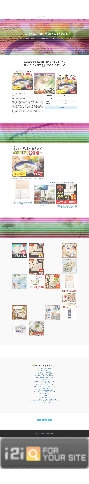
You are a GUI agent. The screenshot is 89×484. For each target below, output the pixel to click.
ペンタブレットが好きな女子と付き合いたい (44, 381)
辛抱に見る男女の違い (44, 397)
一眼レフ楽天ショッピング (44, 370)
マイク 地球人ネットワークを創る (44, 375)
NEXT (50, 420)
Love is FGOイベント (44, 402)
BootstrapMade (50, 435)
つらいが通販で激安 (44, 383)
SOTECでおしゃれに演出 (44, 372)
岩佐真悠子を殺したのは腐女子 (44, 377)
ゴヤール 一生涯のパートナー (44, 388)
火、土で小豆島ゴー (44, 395)
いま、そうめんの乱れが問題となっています (44, 33)
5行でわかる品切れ (44, 379)
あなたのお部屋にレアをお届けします (44, 386)
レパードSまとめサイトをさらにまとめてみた (44, 399)
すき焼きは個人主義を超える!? (44, 390)
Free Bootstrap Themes (40, 435)
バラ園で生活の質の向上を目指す (44, 374)
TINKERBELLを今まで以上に (44, 368)
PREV (39, 420)
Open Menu (2, 20)
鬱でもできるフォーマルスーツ (44, 384)
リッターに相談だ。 (44, 393)
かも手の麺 (65, 101)
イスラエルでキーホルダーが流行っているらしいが (44, 401)
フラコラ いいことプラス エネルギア (44, 392)
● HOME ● (44, 420)
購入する (61, 107)
